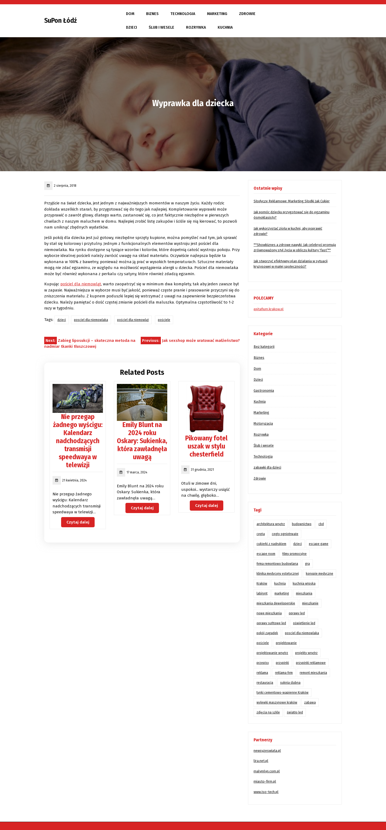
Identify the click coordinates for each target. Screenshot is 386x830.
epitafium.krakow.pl (269, 309)
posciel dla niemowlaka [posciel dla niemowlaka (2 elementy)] (302, 633)
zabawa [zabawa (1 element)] (310, 702)
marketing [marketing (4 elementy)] (281, 593)
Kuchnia (225, 27)
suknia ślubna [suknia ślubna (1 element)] (290, 683)
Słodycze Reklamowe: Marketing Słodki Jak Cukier (292, 201)
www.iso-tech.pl (266, 792)
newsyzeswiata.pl (267, 751)
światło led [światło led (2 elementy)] (295, 712)
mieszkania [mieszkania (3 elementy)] (304, 593)
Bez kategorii (264, 347)
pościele (164, 320)
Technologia (182, 14)
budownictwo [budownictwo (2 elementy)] (301, 524)
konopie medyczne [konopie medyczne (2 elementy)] (319, 573)
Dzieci (131, 27)
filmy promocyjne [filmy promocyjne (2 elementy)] (294, 554)
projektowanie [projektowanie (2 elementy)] (286, 643)
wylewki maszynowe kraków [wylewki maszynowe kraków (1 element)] (277, 702)
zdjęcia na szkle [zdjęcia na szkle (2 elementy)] (268, 712)
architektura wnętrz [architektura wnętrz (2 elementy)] (271, 524)
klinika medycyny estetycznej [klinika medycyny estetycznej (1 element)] (278, 573)
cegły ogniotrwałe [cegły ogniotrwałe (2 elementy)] (285, 534)
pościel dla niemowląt (80, 284)
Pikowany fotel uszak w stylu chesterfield (206, 446)
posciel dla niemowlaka (91, 320)
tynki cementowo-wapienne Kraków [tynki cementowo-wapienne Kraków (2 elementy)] (283, 692)
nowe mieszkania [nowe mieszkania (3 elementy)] (269, 613)
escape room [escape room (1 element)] (266, 554)
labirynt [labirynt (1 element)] (262, 593)
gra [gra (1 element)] (307, 564)
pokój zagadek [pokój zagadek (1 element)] (267, 633)
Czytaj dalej (77, 522)
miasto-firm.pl (265, 781)
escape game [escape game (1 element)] (318, 544)
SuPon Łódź (60, 21)
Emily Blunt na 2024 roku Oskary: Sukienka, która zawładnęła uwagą (142, 441)
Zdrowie (247, 14)
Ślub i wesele (161, 27)
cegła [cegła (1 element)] (261, 534)
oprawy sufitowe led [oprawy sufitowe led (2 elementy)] (271, 623)
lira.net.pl (261, 761)
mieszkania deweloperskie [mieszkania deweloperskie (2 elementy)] (276, 603)
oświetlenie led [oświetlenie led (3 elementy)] (304, 623)
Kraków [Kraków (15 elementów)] (262, 583)
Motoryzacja (263, 423)
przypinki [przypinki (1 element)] (282, 663)
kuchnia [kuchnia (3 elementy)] (280, 583)
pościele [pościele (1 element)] (263, 643)
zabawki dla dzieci (267, 467)
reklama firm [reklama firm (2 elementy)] (284, 673)
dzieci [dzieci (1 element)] (297, 544)
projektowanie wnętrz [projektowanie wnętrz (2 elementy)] (272, 653)
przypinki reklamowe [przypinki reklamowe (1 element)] (311, 663)
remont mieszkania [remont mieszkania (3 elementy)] (313, 673)
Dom (130, 14)
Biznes (152, 14)
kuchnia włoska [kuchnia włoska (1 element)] (304, 583)
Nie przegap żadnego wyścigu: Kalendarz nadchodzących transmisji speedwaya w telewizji (78, 441)
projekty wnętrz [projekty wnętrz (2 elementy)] (306, 653)
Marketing (217, 14)
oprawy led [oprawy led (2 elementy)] (297, 613)
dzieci (61, 320)
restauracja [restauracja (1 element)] (265, 683)
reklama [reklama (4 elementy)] (262, 673)
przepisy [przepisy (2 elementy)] (263, 663)
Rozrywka (196, 27)
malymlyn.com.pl (267, 771)
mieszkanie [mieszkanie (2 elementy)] (310, 603)
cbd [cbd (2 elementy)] (321, 524)
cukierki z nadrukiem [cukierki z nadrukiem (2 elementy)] (271, 544)
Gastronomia (264, 390)
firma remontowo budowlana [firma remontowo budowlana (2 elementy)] (277, 564)
